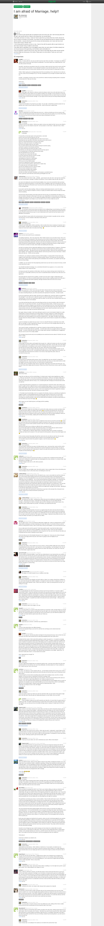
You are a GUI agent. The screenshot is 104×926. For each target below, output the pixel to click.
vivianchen (24, 15)
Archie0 (24, 633)
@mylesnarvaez (29, 176)
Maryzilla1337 (22, 908)
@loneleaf (25, 870)
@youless (25, 760)
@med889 (25, 59)
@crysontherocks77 (29, 707)
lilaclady (21, 110)
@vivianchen (21, 16)
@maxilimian (26, 372)
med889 (21, 59)
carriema (21, 669)
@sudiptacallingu (29, 473)
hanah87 (21, 608)
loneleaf (21, 870)
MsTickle (21, 521)
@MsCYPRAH (27, 787)
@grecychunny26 (29, 552)
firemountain (25, 131)
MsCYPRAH (21, 787)
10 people (15, 53)
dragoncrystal (22, 707)
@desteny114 (27, 889)
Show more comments (22, 108)
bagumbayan (22, 854)
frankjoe (21, 624)
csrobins (21, 589)
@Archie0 (28, 633)
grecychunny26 (22, 552)
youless (21, 760)
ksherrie (21, 233)
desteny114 (21, 889)
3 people (20, 83)
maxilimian (21, 372)
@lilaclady (25, 110)
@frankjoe (25, 624)
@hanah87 (25, 608)
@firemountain (31, 131)
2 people (20, 200)
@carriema (25, 669)
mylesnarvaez (22, 176)
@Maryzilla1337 (29, 908)
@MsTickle (25, 521)
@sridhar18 (26, 456)
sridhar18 (21, 456)
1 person (20, 97)
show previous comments (23, 87)
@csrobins (25, 589)
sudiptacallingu (22, 473)
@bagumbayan (28, 854)
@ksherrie (25, 233)
